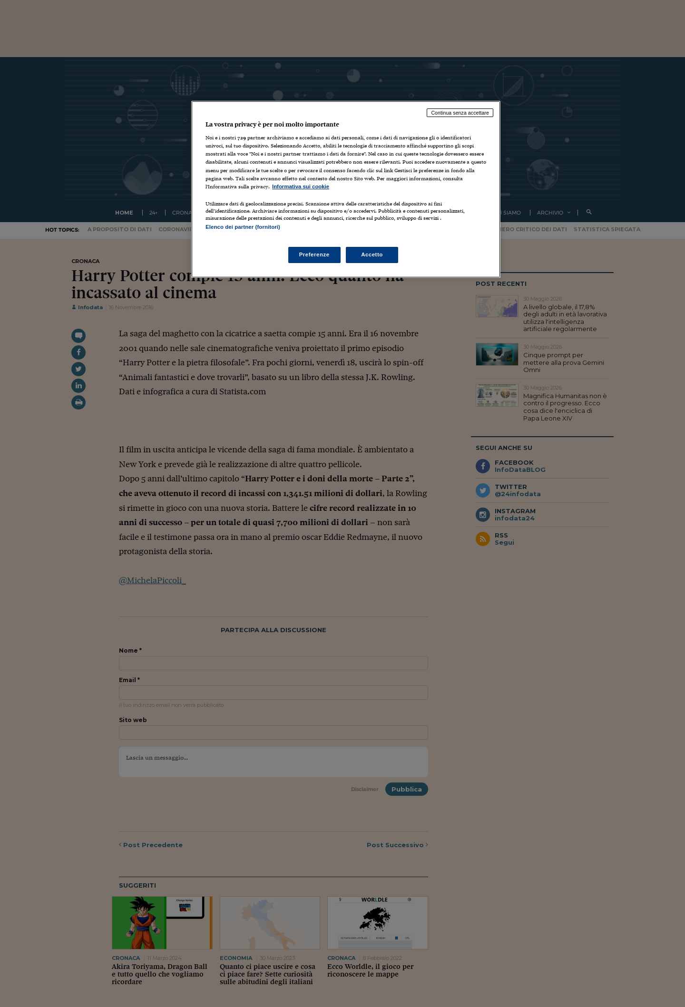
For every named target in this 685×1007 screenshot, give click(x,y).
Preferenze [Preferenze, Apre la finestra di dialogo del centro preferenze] (314, 254)
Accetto (372, 254)
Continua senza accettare (460, 113)
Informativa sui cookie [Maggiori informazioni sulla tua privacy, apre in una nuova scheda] (300, 186)
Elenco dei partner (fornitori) (243, 227)
